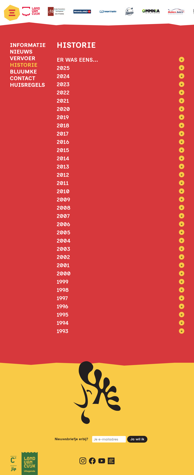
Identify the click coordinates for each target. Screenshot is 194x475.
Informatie (26, 45)
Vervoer (22, 58)
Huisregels (26, 85)
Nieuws (21, 51)
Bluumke (23, 71)
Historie (23, 65)
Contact (22, 78)
